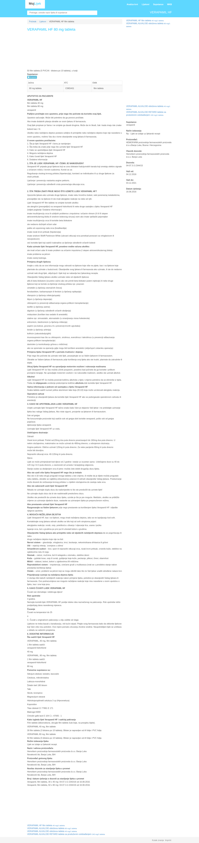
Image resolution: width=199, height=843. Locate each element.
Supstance (158, 4)
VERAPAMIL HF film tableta (46, 825)
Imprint (168, 840)
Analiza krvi (132, 4)
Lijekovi (145, 4)
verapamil (32, 77)
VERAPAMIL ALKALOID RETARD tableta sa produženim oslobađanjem (66, 834)
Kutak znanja (158, 840)
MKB (169, 4)
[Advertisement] (74, 51)
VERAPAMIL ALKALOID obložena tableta (52, 828)
